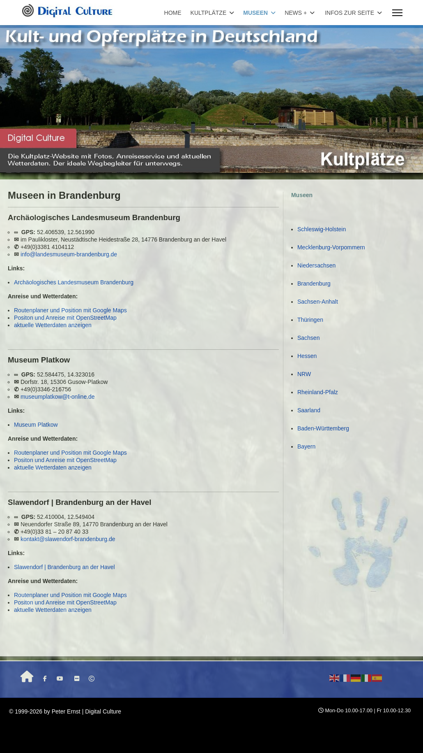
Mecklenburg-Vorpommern (331, 247)
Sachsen (308, 338)
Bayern (306, 446)
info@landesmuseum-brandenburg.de (69, 254)
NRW (304, 374)
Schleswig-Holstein (321, 229)
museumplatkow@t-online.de (58, 396)
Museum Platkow (36, 424)
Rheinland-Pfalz (317, 392)
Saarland (308, 410)
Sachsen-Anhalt (317, 301)
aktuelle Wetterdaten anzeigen (53, 325)
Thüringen (310, 319)
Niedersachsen (316, 265)
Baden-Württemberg (323, 428)
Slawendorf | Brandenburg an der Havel (64, 567)
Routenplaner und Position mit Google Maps (70, 310)
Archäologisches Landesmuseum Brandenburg (73, 282)
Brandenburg (314, 283)
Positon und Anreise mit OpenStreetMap (65, 317)
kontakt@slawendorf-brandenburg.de (68, 539)
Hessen (307, 356)
